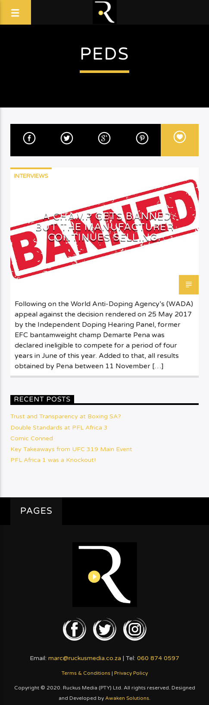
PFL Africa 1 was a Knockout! (53, 460)
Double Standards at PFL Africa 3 (59, 427)
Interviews (31, 176)
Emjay (25, 279)
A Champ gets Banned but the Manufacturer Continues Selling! (104, 226)
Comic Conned (31, 438)
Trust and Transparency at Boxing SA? (65, 416)
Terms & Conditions (86, 673)
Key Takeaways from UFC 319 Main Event (71, 449)
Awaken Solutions (127, 698)
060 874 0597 (158, 658)
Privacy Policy (131, 673)
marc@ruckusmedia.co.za (84, 658)
